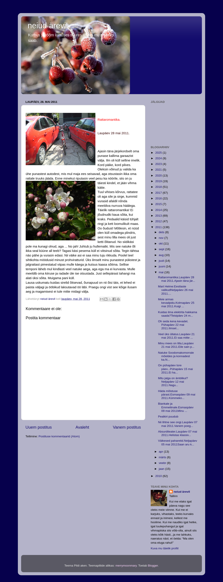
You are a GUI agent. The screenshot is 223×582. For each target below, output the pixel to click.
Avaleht (82, 427)
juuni (162, 266)
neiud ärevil (48, 25)
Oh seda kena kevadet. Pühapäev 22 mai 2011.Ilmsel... (173, 325)
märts (163, 457)
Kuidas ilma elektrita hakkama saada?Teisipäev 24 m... (177, 314)
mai (161, 272)
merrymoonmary (126, 565)
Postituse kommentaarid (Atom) (59, 436)
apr (161, 451)
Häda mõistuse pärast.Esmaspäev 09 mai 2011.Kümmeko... (176, 394)
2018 (159, 186)
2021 (159, 169)
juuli (162, 260)
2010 (159, 476)
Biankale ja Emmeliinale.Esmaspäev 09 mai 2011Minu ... (176, 407)
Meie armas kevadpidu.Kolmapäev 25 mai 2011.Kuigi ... (176, 303)
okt (161, 243)
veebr (163, 463)
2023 (159, 164)
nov (161, 237)
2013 (159, 215)
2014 (159, 210)
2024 (159, 158)
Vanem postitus (127, 427)
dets (162, 232)
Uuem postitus (38, 427)
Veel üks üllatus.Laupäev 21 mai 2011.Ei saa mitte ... (176, 336)
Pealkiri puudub (168, 416)
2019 (159, 181)
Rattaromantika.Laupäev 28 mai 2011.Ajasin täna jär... (176, 279)
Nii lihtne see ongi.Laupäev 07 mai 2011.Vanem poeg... (178, 424)
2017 (159, 192)
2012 (159, 221)
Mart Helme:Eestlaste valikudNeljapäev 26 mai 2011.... (175, 290)
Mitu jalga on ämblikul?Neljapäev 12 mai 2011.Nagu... (173, 382)
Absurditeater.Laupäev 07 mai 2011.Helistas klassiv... (177, 433)
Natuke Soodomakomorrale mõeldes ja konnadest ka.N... (176, 356)
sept (162, 249)
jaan (162, 468)
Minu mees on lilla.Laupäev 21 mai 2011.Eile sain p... (176, 345)
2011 (159, 227)
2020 (159, 175)
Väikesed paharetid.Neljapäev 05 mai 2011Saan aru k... (177, 442)
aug (161, 255)
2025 (159, 152)
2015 (159, 204)
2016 (159, 198)
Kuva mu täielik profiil (165, 548)
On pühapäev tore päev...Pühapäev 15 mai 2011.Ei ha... (175, 369)
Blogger (153, 565)
